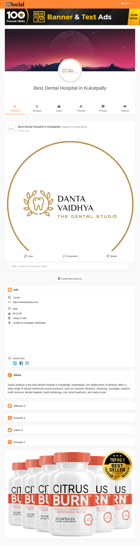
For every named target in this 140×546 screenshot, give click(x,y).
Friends (18, 417)
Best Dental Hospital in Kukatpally (70, 88)
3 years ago (23, 131)
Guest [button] (127, 3)
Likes (17, 430)
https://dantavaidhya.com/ (25, 302)
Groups (18, 442)
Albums (18, 405)
